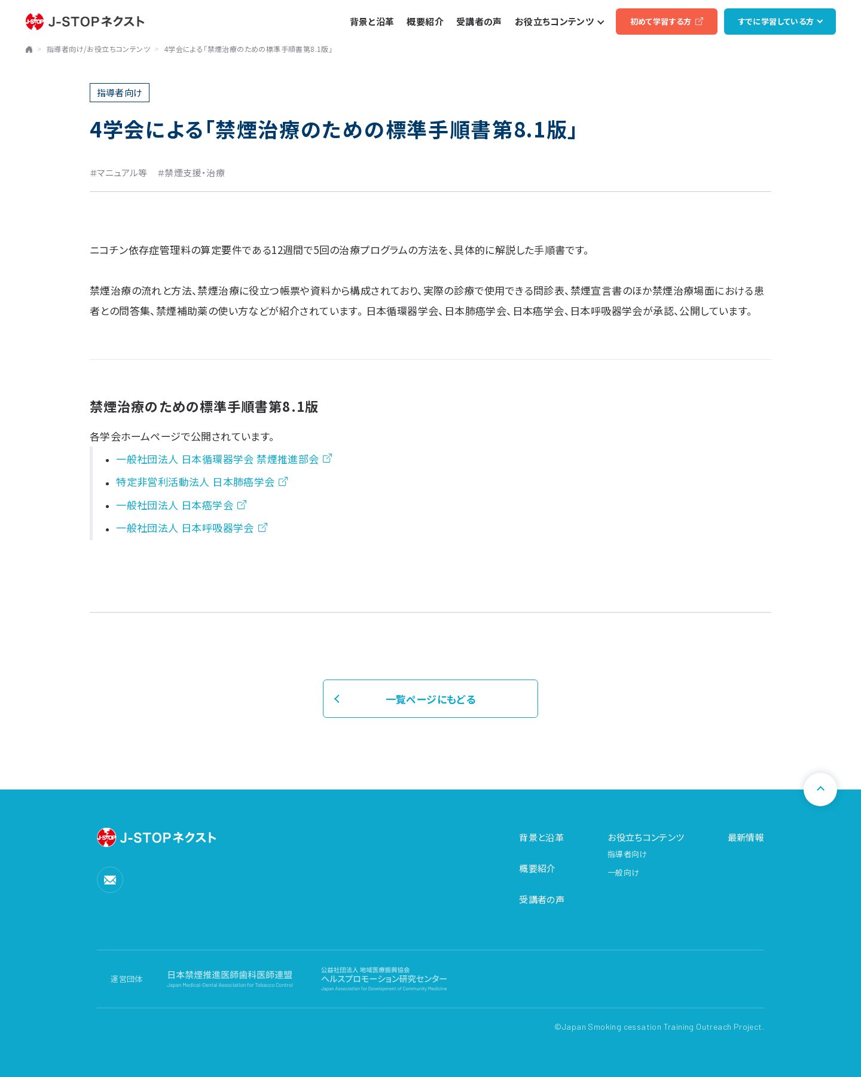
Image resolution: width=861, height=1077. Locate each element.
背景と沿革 (541, 837)
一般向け (623, 872)
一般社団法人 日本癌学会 (174, 504)
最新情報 (746, 837)
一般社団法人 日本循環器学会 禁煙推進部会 (217, 458)
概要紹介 (537, 868)
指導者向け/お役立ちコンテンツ (98, 49)
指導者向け (627, 853)
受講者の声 (541, 899)
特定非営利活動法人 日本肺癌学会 (195, 481)
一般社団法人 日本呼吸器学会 (185, 527)
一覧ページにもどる (431, 699)
